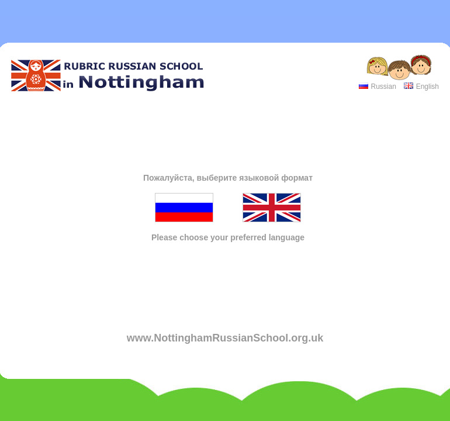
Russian (383, 86)
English (427, 86)
